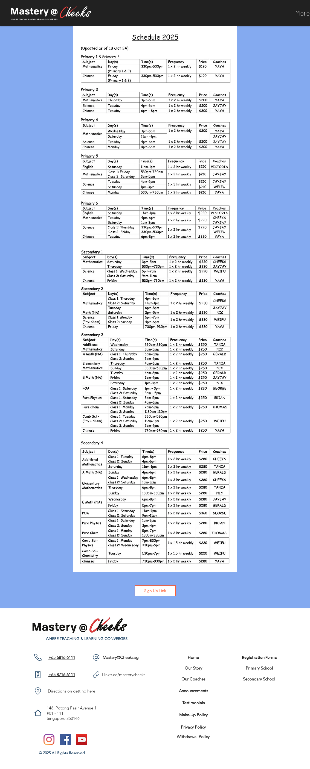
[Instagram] (49, 739)
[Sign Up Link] (155, 590)
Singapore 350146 (63, 718)
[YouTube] (81, 739)
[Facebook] (65, 739)
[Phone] (38, 657)
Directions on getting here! (72, 691)
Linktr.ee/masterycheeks (123, 674)
